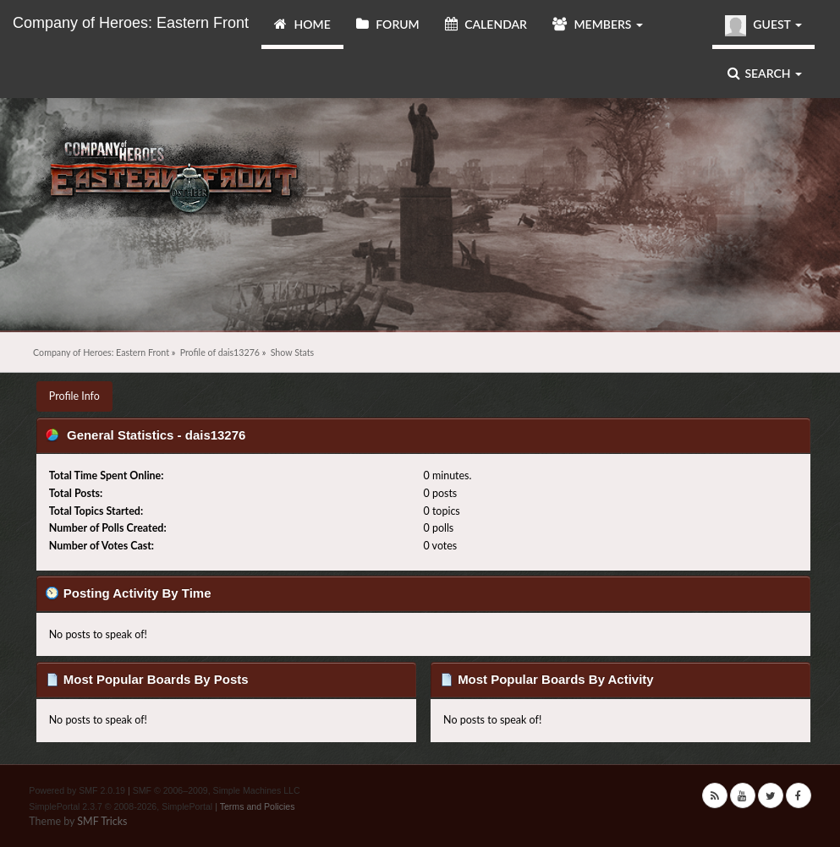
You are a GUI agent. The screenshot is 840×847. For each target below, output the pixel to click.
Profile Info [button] (74, 396)
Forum (388, 24)
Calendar (486, 24)
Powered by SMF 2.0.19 (77, 790)
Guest (763, 25)
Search (764, 73)
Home (302, 24)
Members (597, 24)
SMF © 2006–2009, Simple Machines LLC (216, 790)
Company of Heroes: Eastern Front (131, 22)
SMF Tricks (102, 821)
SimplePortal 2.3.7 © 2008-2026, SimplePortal (120, 806)
